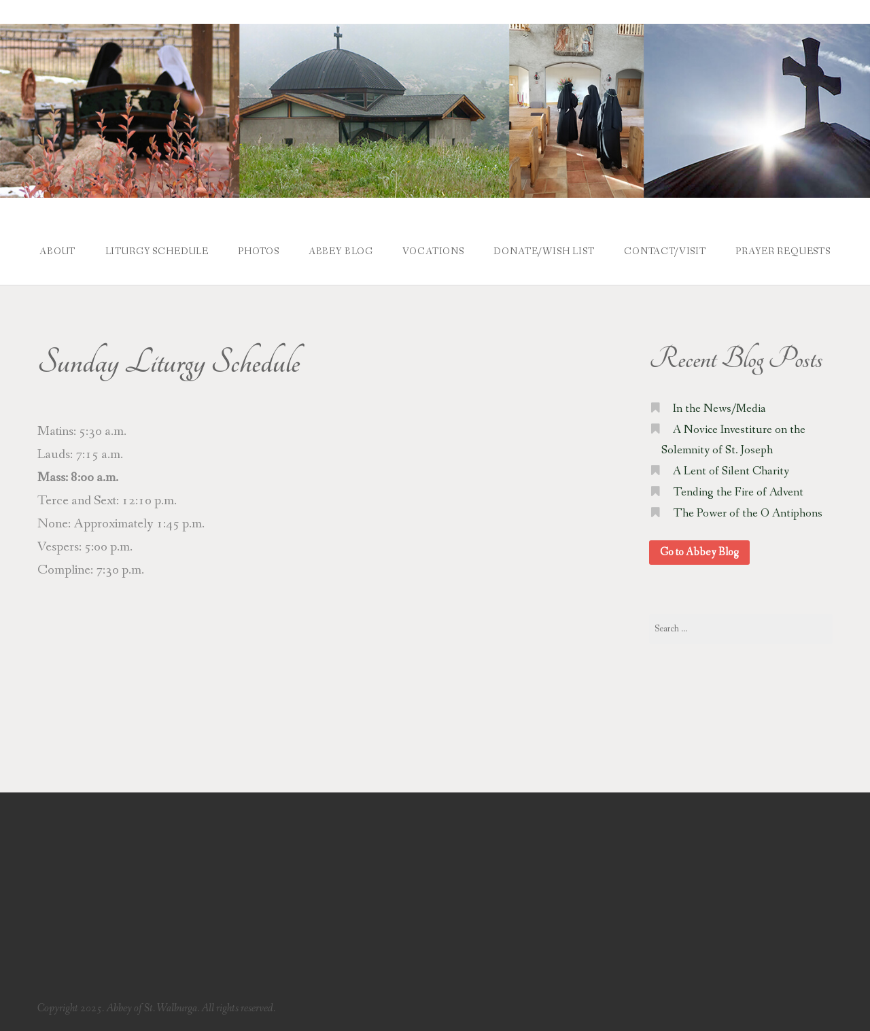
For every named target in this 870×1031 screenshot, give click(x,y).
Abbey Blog (341, 251)
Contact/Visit (665, 251)
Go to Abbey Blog (699, 552)
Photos (258, 251)
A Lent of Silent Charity (731, 471)
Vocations (433, 251)
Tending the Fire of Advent (738, 492)
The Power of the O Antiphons (747, 513)
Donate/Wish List (543, 251)
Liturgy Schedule (157, 251)
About (57, 251)
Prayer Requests (783, 251)
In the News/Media (719, 409)
